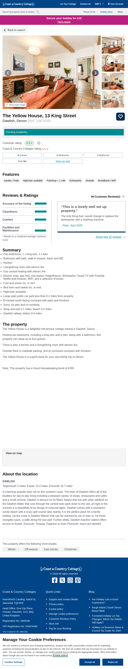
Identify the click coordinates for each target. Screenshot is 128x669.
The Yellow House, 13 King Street (39, 115)
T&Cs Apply (64, 22)
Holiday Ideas (106, 12)
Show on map (63, 161)
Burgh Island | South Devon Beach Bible (106, 609)
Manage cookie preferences (64, 614)
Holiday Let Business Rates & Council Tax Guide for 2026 (108, 629)
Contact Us (85, 4)
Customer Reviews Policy (62, 619)
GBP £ (99, 4)
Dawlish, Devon (26, 121)
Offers (120, 12)
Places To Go (89, 12)
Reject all (113, 662)
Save (120, 117)
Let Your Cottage (68, 4)
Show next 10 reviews (109, 237)
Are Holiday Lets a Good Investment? (105, 601)
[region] (64, 651)
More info (54, 623)
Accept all (89, 662)
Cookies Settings (13, 662)
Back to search (16, 30)
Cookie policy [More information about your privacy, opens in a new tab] (60, 655)
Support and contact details (63, 599)
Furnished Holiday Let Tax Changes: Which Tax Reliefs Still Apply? (107, 619)
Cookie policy (56, 609)
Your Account (115, 4)
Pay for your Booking (60, 628)
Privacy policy (56, 604)
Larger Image (15, 105)
